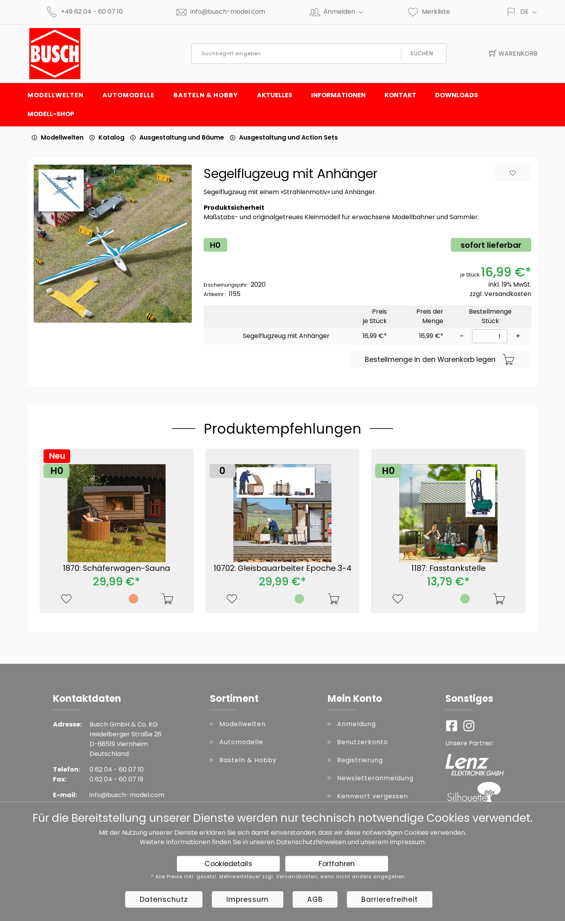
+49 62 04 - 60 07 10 (92, 11)
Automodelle (128, 95)
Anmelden (346, 11)
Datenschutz (164, 899)
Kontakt (400, 95)
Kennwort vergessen (372, 796)
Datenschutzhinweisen (311, 842)
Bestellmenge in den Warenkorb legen (440, 360)
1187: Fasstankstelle (448, 568)
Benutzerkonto (362, 742)
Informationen (338, 95)
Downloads (456, 95)
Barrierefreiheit (389, 899)
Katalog (111, 137)
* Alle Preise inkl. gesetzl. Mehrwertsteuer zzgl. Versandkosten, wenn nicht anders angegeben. (278, 876)
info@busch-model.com (227, 11)
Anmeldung (356, 723)
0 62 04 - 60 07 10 (116, 769)
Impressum (407, 842)
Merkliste (428, 11)
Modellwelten (55, 95)
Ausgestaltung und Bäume (181, 137)
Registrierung (360, 760)
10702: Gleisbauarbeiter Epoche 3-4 (282, 568)
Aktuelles (274, 95)
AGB (315, 899)
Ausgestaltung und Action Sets (288, 137)
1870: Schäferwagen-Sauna (116, 568)
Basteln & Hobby (205, 95)
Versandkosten (507, 293)
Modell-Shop (50, 113)
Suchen (421, 53)
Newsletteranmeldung (375, 778)
